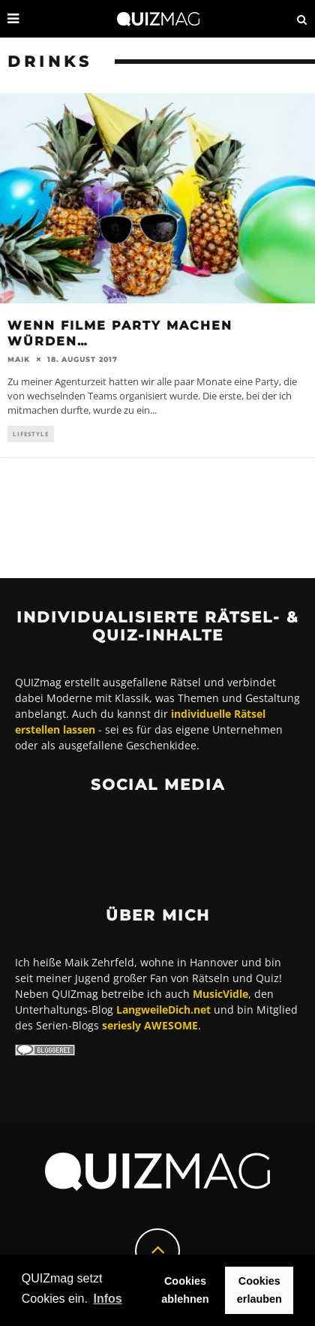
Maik (19, 359)
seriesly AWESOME (150, 1025)
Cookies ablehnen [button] (184, 1290)
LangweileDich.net (163, 1009)
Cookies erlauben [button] (259, 1290)
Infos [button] (107, 1298)
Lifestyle (31, 433)
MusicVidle (220, 994)
